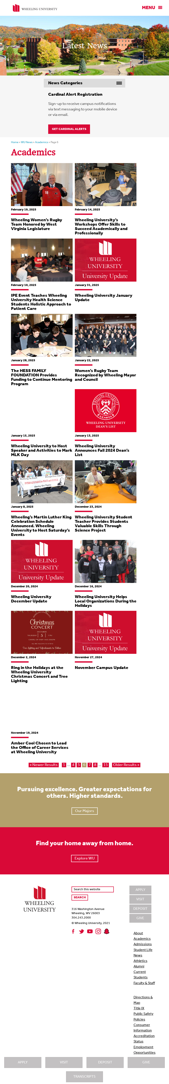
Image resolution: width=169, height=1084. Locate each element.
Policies (139, 1019)
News (138, 955)
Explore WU (85, 858)
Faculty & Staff (144, 983)
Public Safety (143, 1014)
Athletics (140, 961)
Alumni (139, 966)
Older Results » (126, 765)
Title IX (139, 1008)
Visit (64, 1062)
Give (146, 1062)
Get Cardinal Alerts (69, 129)
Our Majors (84, 811)
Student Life (143, 950)
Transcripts (84, 1077)
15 (105, 765)
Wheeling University (35, 8)
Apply (23, 1062)
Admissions (143, 944)
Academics (142, 939)
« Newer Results (44, 765)
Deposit (105, 1062)
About (138, 933)
